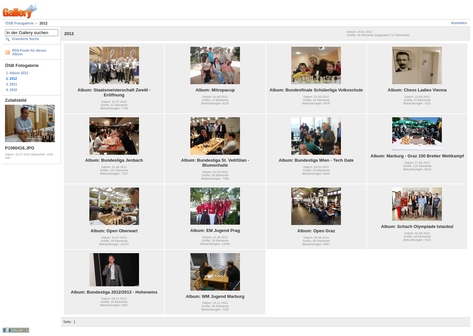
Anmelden (459, 23)
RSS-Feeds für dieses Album (29, 52)
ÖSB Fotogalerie (19, 23)
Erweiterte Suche (25, 39)
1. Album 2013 (17, 73)
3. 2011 (11, 84)
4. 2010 (11, 90)
